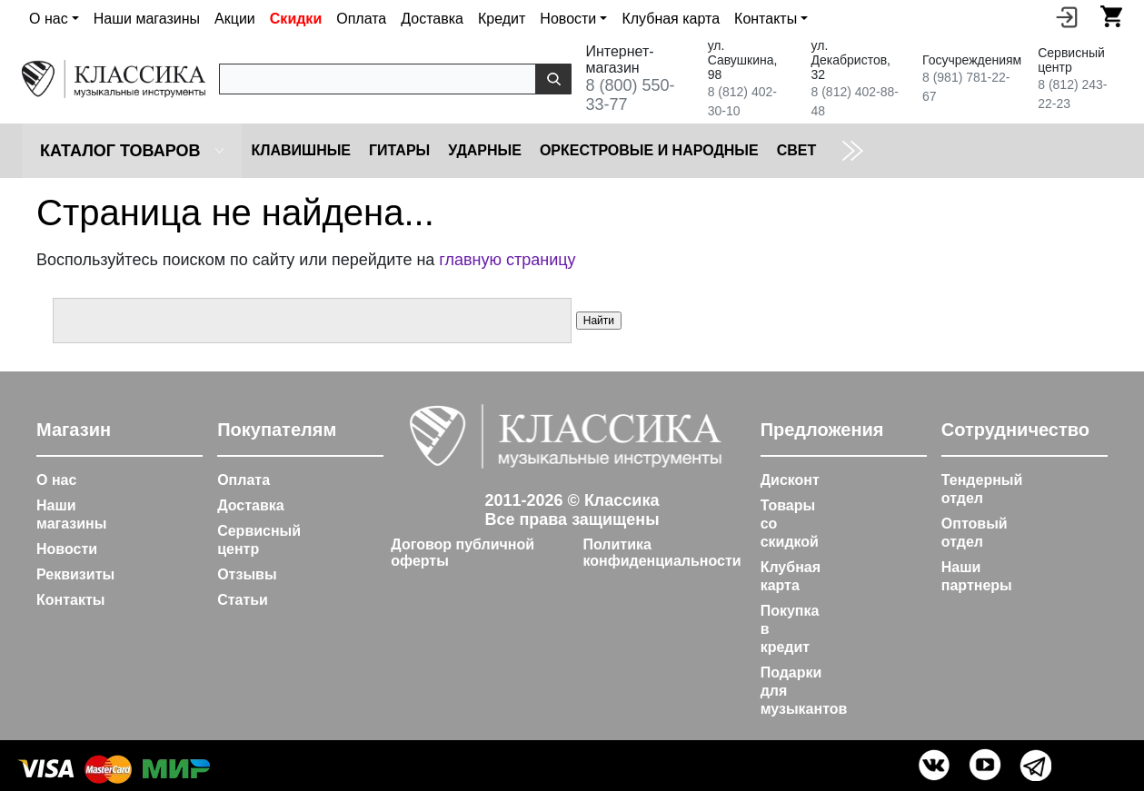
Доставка (432, 18)
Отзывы (246, 574)
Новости (66, 549)
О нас (56, 480)
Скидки (296, 18)
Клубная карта (671, 18)
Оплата (361, 18)
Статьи (242, 600)
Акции (234, 18)
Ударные (485, 150)
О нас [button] (48, 18)
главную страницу (507, 260)
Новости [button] (568, 18)
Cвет (797, 150)
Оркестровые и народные (649, 150)
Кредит (501, 18)
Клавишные (301, 150)
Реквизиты (75, 574)
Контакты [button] (765, 18)
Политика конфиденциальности (661, 553)
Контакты (70, 600)
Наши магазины (147, 18)
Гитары (399, 150)
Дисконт (790, 480)
